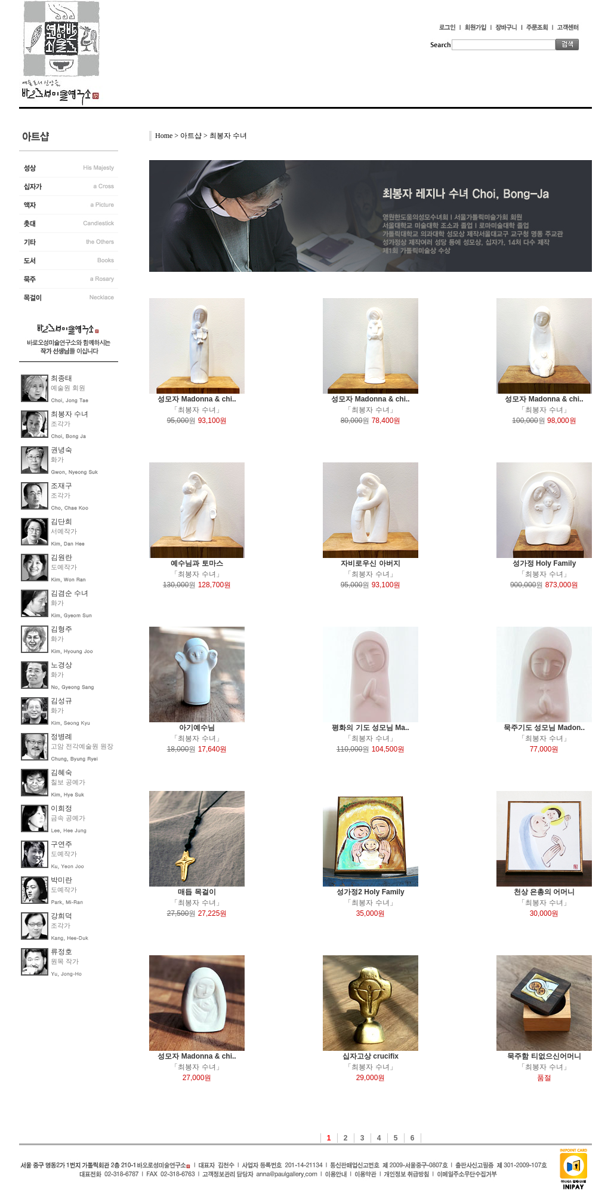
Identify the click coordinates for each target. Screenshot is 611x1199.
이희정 (61, 808)
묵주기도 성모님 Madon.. (544, 727)
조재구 (61, 486)
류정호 (61, 951)
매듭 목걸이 (196, 892)
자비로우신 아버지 (370, 563)
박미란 (61, 880)
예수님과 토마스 (197, 563)
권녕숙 (61, 450)
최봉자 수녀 (69, 414)
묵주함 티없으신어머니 (544, 1056)
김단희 (61, 521)
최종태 (61, 378)
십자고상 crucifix (370, 1056)
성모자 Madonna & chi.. (197, 399)
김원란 (61, 557)
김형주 (61, 629)
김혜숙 (61, 772)
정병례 (61, 736)
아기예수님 (197, 727)
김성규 (61, 701)
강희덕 (61, 916)
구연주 (61, 844)
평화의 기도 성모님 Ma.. (370, 727)
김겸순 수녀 (69, 593)
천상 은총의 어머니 (544, 892)
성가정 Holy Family (544, 563)
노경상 (61, 665)
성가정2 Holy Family (370, 892)
